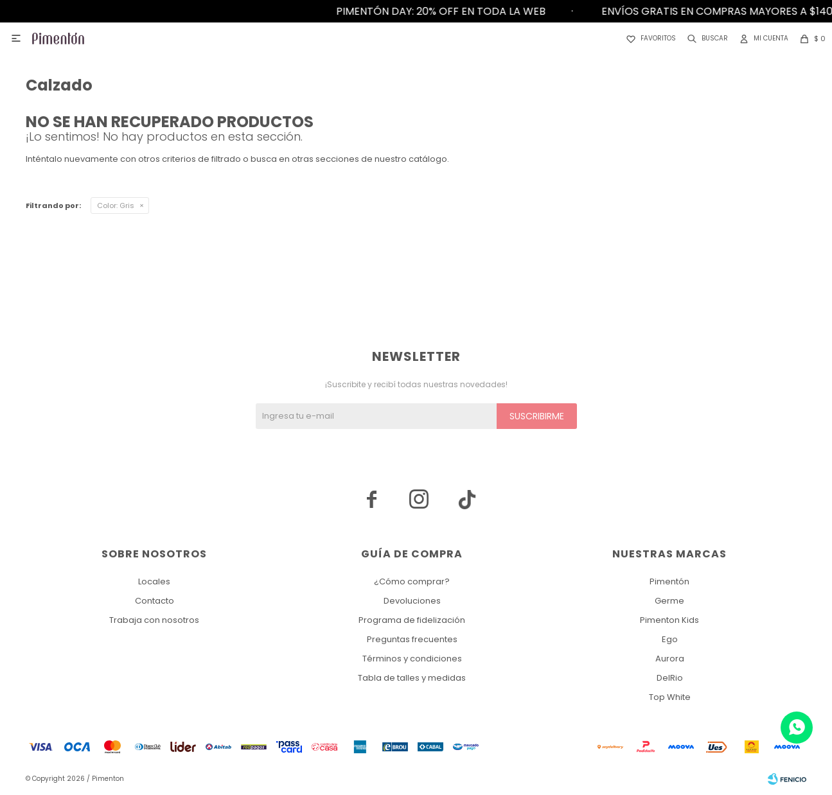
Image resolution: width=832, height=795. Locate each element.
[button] (705, 38)
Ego (670, 639)
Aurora (669, 658)
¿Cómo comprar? (412, 581)
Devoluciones (412, 601)
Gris (115, 205)
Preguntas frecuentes (412, 639)
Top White (670, 697)
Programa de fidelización (411, 620)
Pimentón (669, 581)
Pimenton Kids (669, 620)
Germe (669, 601)
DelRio (670, 678)
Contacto (154, 601)
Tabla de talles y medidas (412, 678)
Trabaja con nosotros (154, 620)
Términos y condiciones (412, 658)
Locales (154, 581)
